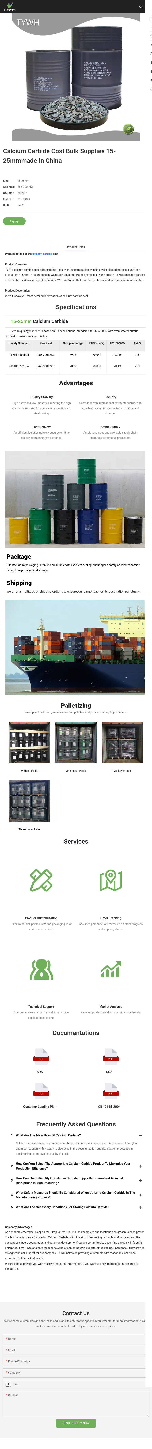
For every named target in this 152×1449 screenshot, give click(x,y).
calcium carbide (42, 253)
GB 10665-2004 (109, 1107)
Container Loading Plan (39, 1107)
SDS (40, 1072)
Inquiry (14, 221)
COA (109, 1072)
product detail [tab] (76, 247)
